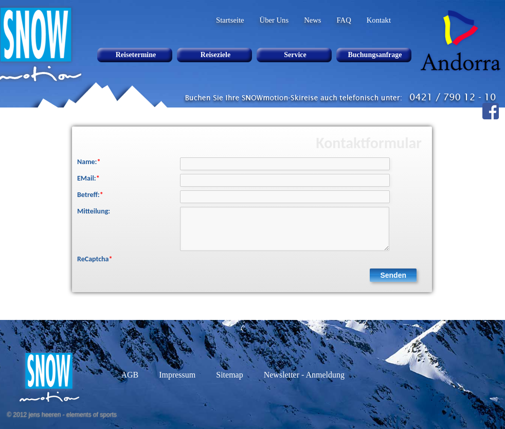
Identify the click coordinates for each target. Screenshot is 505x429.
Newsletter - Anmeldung (304, 374)
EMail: (88, 178)
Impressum (177, 374)
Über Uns (274, 20)
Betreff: (90, 194)
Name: (88, 161)
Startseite (230, 20)
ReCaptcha (94, 259)
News (312, 20)
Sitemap (229, 374)
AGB (129, 374)
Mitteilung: (93, 211)
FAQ (344, 20)
